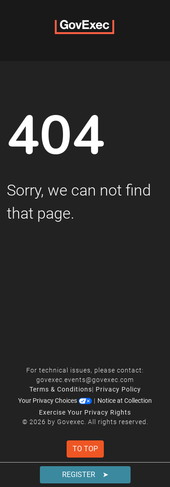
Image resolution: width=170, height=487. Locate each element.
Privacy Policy (118, 389)
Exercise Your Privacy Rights (85, 412)
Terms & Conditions (60, 389)
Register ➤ (85, 474)
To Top (85, 448)
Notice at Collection (124, 400)
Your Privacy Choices (55, 400)
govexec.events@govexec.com (85, 379)
